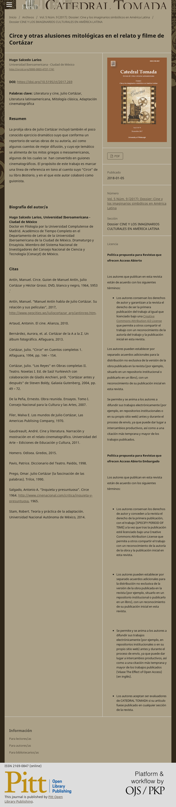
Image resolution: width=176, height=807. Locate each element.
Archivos (28, 17)
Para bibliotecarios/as (24, 752)
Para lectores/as (20, 739)
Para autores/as (20, 745)
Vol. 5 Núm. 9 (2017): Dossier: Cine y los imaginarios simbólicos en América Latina (95, 17)
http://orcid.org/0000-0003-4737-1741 (31, 69)
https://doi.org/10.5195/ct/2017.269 (44, 82)
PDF (117, 156)
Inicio (12, 17)
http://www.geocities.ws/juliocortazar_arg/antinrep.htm (52, 313)
